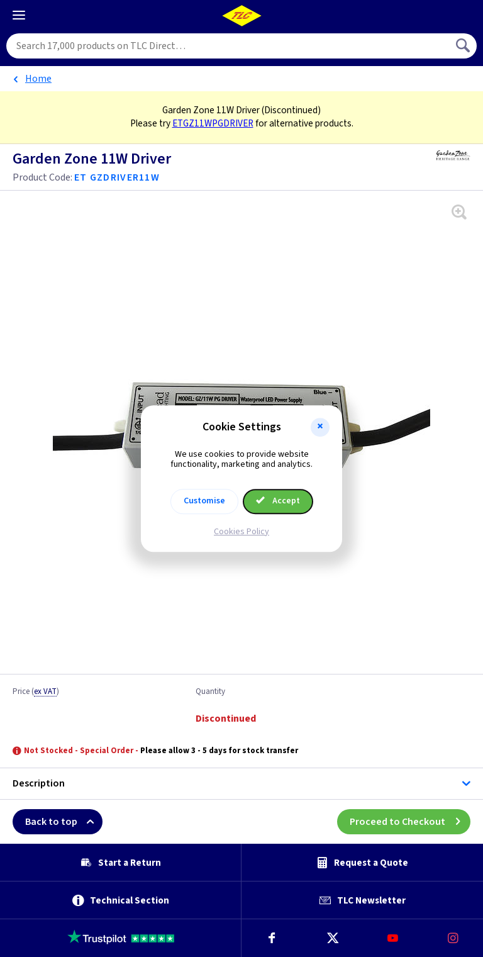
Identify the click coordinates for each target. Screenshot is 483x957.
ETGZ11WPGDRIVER (212, 123)
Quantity (210, 692)
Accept (278, 501)
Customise (204, 501)
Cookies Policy (241, 531)
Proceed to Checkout (410, 821)
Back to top (64, 821)
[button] (320, 427)
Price (36, 692)
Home (38, 79)
